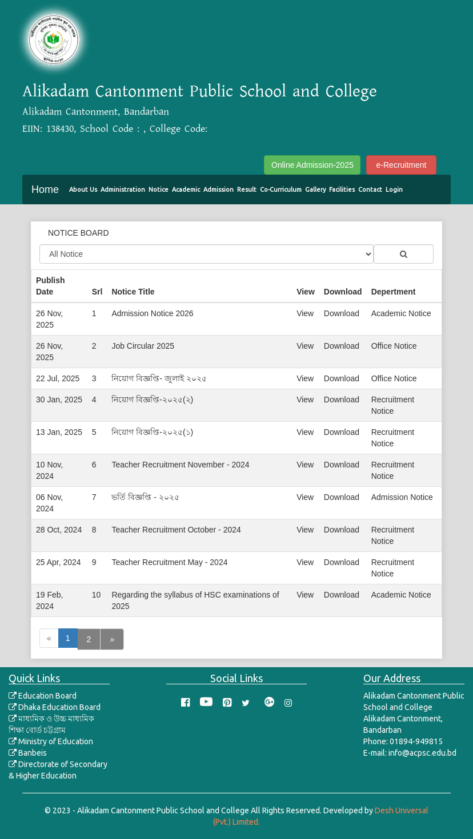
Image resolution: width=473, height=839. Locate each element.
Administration (123, 189)
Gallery (315, 189)
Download (341, 313)
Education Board (43, 695)
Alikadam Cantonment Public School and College (199, 91)
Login (394, 189)
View (305, 313)
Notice (159, 189)
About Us (83, 189)
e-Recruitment (401, 165)
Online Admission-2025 (312, 165)
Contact (370, 189)
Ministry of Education (51, 741)
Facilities (342, 189)
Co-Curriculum (281, 189)
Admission (218, 189)
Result (246, 189)
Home (45, 189)
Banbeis (28, 752)
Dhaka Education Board (55, 707)
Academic (186, 189)
